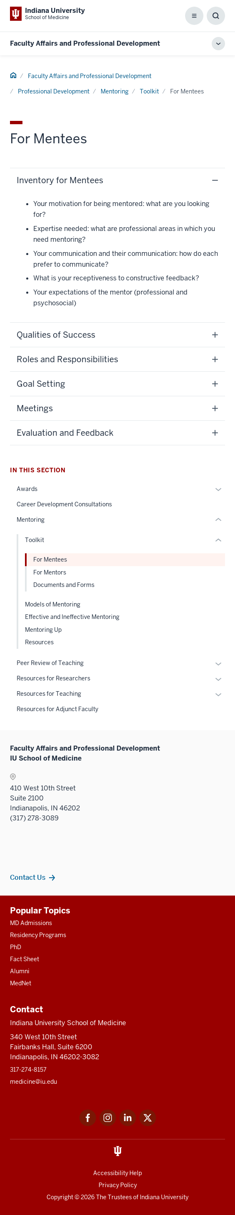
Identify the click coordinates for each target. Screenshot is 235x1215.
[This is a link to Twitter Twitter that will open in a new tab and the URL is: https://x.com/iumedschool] (147, 1123)
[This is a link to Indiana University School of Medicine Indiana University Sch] (47, 14)
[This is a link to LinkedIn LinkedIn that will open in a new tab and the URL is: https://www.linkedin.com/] (127, 1123)
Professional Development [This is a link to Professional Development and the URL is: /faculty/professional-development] (53, 91)
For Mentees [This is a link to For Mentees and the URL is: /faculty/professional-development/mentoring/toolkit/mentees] (50, 559)
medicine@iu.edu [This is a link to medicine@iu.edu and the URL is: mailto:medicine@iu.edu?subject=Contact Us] (33, 1081)
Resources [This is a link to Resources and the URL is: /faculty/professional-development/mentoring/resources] (39, 642)
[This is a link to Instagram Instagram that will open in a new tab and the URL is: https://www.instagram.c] (107, 1123)
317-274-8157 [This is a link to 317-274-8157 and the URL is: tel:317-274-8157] (28, 1069)
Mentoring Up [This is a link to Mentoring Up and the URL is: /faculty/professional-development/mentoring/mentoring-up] (43, 629)
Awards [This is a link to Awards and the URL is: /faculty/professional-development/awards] (27, 489)
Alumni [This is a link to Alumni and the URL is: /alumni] (20, 971)
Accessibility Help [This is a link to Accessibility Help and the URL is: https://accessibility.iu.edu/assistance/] (117, 1173)
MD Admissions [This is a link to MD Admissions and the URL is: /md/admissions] (31, 923)
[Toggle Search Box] (216, 16)
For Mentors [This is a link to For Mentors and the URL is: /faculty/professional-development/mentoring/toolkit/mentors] (49, 572)
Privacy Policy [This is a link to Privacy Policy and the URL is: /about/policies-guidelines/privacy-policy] (118, 1185)
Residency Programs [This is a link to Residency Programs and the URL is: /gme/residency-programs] (38, 935)
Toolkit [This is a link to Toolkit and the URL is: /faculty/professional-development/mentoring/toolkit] (149, 91)
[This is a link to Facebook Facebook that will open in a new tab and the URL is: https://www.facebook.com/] (87, 1123)
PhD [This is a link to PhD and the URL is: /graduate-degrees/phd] (15, 947)
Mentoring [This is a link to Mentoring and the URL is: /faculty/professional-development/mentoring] (115, 91)
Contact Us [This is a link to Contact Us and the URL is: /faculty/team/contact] (27, 877)
